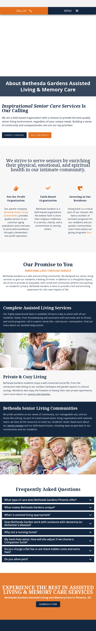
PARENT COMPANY (14, 135)
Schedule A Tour (48, 604)
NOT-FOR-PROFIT (40, 135)
